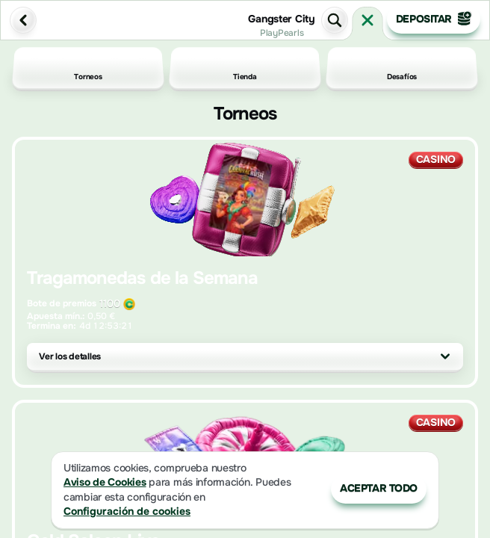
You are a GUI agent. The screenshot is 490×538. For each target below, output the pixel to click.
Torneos (88, 68)
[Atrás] (23, 20)
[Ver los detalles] (445, 356)
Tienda (245, 68)
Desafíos (402, 68)
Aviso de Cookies (104, 482)
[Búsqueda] (334, 20)
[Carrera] (367, 20)
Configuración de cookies (126, 511)
